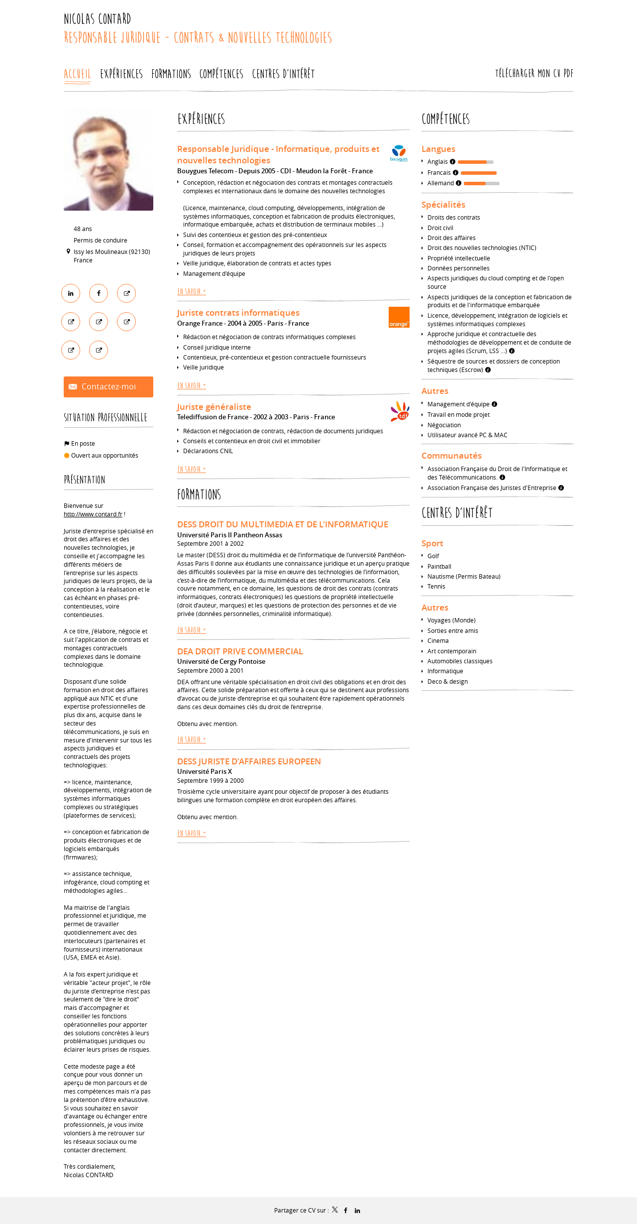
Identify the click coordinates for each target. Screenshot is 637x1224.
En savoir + (191, 291)
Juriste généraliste (214, 406)
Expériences (201, 119)
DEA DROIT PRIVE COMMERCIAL (240, 651)
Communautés (452, 455)
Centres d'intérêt (457, 513)
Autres (435, 390)
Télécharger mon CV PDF (534, 73)
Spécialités (443, 204)
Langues (438, 148)
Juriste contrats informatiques (238, 312)
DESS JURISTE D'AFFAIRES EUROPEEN (249, 761)
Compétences (446, 119)
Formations (199, 494)
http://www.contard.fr (93, 514)
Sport (432, 543)
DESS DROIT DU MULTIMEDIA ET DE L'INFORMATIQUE (282, 524)
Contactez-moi (108, 386)
